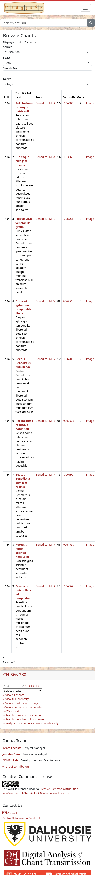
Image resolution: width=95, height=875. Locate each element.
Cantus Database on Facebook (21, 818)
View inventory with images (22, 703)
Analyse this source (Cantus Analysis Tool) (31, 723)
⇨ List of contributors (15, 766)
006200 (68, 359)
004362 (68, 586)
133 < (28, 686)
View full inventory (17, 699)
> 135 (36, 686)
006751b (68, 301)
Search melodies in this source (24, 719)
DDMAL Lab (10, 760)
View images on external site (23, 707)
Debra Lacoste (11, 748)
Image (90, 103)
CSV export (12, 711)
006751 (68, 219)
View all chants (14, 695)
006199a (68, 544)
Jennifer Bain (11, 754)
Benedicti (42, 103)
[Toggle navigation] (85, 8)
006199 (68, 474)
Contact (9, 813)
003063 (68, 157)
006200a (68, 421)
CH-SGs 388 (14, 674)
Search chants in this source (23, 715)
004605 (68, 103)
